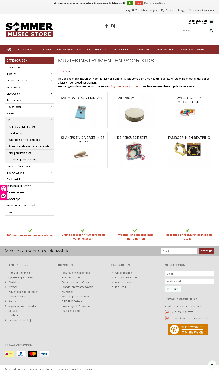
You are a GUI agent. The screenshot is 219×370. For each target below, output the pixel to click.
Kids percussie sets (20, 149)
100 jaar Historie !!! (19, 269)
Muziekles (67, 288)
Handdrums (15, 129)
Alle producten (123, 269)
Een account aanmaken (202, 10)
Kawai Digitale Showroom (77, 302)
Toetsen (45, 46)
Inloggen (183, 10)
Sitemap (13, 297)
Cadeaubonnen (16, 188)
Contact (13, 307)
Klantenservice (17, 293)
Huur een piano (71, 307)
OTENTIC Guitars (72, 297)
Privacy (12, 283)
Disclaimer (14, 278)
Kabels (185, 46)
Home (61, 67)
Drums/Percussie (69, 46)
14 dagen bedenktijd (20, 316)
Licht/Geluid (119, 46)
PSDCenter (61, 365)
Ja (130, 3)
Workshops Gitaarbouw (75, 293)
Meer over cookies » (154, 3)
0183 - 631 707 (184, 308)
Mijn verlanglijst (149, 10)
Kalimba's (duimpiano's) (22, 123)
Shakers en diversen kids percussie (29, 142)
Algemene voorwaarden (22, 302)
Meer (200, 46)
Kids (9, 116)
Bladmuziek (13, 175)
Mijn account (167, 10)
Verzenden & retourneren (23, 288)
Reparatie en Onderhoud (76, 269)
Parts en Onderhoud (19, 162)
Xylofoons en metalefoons (24, 136)
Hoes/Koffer (166, 46)
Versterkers (95, 46)
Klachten (13, 312)
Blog (9, 208)
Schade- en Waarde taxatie (77, 283)
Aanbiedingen (123, 278)
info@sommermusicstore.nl (125, 82)
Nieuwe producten (126, 274)
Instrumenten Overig (19, 182)
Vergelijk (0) (131, 10)
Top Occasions (15, 169)
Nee (139, 3)
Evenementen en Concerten (78, 278)
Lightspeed (87, 365)
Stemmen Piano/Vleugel (21, 202)
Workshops (13, 195)
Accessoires (142, 46)
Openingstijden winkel (21, 274)
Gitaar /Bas (25, 46)
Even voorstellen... (72, 274)
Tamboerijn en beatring (22, 156)
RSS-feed (120, 283)
